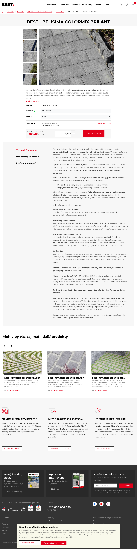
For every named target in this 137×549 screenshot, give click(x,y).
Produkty (51, 5)
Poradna (76, 5)
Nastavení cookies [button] (29, 543)
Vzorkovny (87, 5)
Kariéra (98, 5)
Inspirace (65, 5)
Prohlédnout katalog (14, 492)
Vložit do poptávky (94, 134)
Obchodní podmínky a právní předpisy (106, 518)
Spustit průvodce (11, 449)
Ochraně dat (128, 493)
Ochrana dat (97, 521)
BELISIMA (60, 12)
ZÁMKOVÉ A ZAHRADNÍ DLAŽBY (39, 12)
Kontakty (50, 518)
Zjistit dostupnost (104, 123)
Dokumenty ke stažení (55, 521)
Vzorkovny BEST (104, 449)
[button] (58, 6)
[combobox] (76, 111)
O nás (106, 5)
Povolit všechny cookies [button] (54, 543)
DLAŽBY (20, 12)
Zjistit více (55, 489)
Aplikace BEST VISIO (60, 449)
